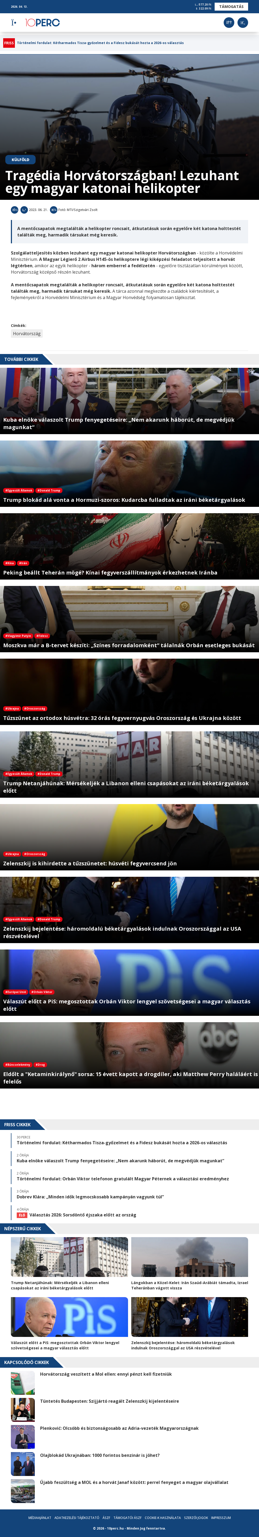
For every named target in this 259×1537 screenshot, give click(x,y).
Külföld (20, 159)
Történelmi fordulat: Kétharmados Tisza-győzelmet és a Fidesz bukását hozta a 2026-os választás (100, 43)
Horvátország (27, 333)
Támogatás (231, 6)
